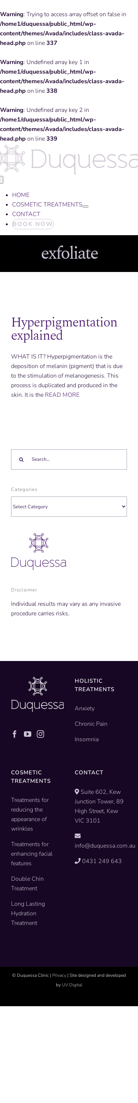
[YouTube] (27, 734)
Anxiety (85, 708)
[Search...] (69, 459)
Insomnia (87, 739)
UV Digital (72, 985)
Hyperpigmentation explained (64, 329)
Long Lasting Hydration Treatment (28, 913)
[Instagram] (40, 734)
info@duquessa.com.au (105, 846)
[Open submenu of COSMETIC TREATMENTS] (85, 206)
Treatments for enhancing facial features (32, 853)
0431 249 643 (102, 861)
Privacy (59, 975)
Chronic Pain (91, 724)
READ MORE (62, 395)
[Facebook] (14, 734)
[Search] (21, 459)
